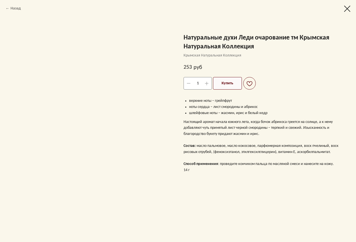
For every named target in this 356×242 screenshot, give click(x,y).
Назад (16, 8)
